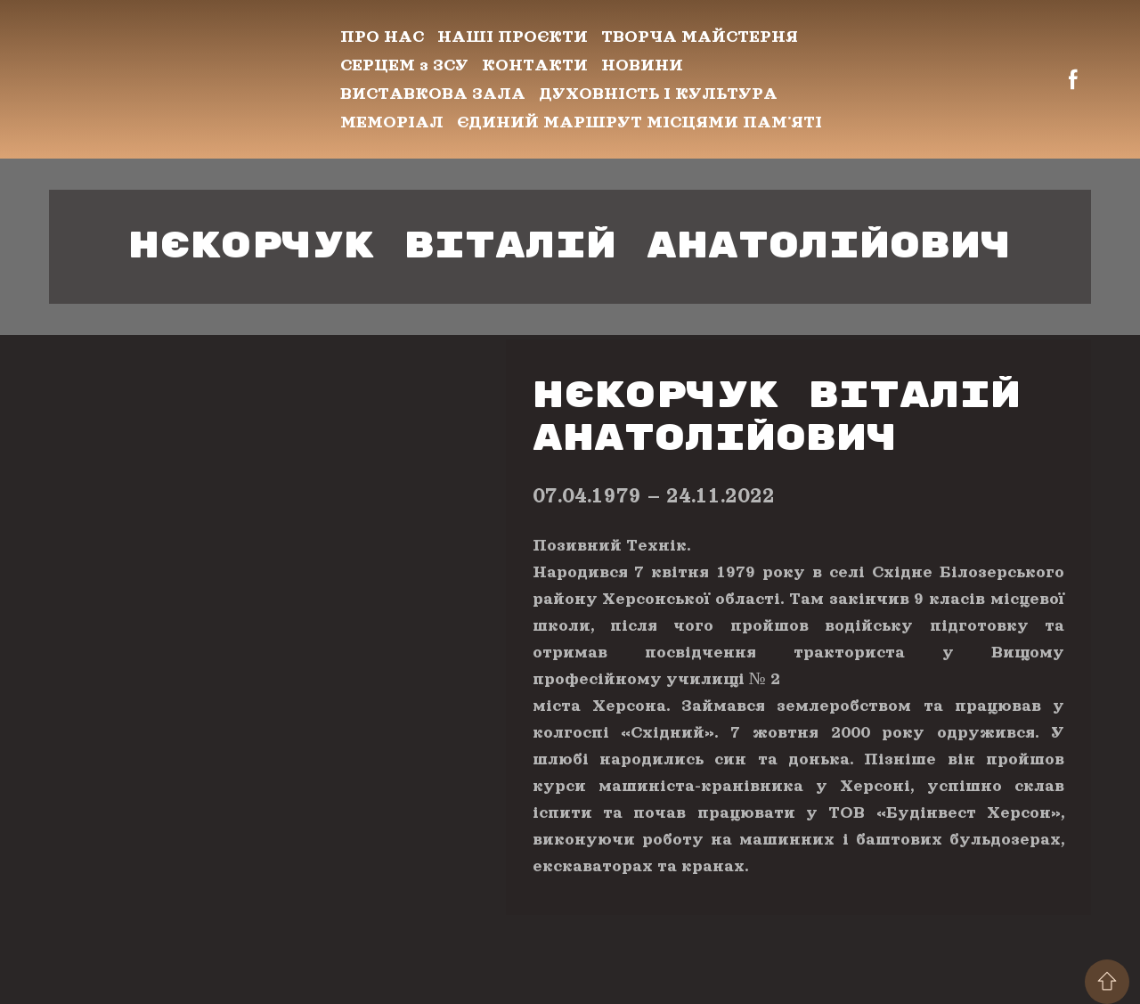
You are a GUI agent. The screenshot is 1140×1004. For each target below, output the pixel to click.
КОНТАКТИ (535, 65)
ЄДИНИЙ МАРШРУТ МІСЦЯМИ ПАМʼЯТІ (639, 122)
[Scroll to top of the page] (1107, 981)
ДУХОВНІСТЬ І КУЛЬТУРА (658, 93)
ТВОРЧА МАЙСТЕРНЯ (699, 36)
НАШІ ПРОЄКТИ (512, 36)
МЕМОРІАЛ (392, 122)
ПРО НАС (382, 36)
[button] (1073, 79)
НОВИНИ (642, 65)
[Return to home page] (181, 79)
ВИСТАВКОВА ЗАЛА (432, 93)
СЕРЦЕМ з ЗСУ (404, 65)
